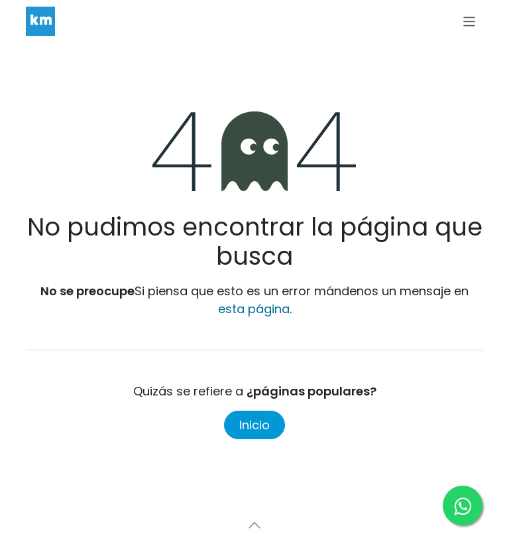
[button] (254, 525)
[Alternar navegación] (469, 21)
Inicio (254, 425)
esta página (254, 309)
